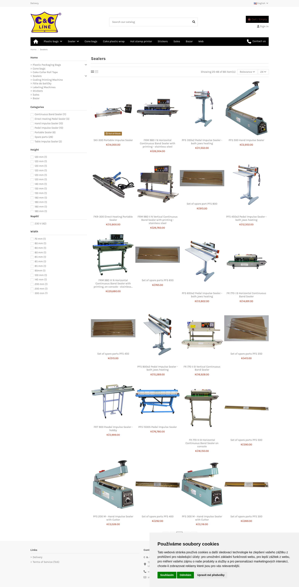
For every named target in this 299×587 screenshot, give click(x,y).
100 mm (41, 275)
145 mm (41, 279)
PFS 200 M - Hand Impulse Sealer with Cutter (113, 518)
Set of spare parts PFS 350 (246, 353)
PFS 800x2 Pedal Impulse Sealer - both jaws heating (157, 368)
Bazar (36, 98)
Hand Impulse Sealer (49, 123)
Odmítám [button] (185, 575)
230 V (40, 223)
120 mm (41, 157)
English (261, 3)
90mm (40, 270)
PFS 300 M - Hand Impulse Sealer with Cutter (202, 518)
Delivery (35, 3)
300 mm (41, 293)
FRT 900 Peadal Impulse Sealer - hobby (113, 428)
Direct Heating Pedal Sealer (52, 118)
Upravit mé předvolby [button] (210, 575)
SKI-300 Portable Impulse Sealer (113, 140)
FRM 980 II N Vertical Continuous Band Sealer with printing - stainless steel (158, 220)
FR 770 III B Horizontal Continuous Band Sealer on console (202, 443)
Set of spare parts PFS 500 (246, 440)
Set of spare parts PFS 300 (246, 516)
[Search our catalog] (194, 22)
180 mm (41, 197)
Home (34, 57)
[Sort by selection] (247, 72)
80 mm (40, 243)
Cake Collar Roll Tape (45, 72)
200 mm (41, 284)
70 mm (40, 238)
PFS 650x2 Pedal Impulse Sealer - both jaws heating (202, 295)
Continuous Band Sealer (50, 114)
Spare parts (44, 137)
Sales (36, 94)
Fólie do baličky (42, 83)
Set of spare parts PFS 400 (158, 516)
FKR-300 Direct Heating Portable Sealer (113, 218)
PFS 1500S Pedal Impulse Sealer (157, 427)
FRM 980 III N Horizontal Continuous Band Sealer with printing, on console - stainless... (113, 283)
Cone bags (39, 68)
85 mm (40, 256)
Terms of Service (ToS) (46, 562)
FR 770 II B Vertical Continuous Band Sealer (202, 368)
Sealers (37, 76)
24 (263, 71)
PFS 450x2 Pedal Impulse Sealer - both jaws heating (246, 218)
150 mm (41, 188)
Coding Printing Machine (48, 79)
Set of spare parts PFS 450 (113, 353)
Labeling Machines (44, 87)
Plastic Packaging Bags (47, 64)
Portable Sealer (45, 132)
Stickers (38, 91)
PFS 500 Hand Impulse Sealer (246, 140)
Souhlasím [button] (167, 575)
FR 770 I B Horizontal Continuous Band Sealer (246, 295)
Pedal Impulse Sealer (49, 127)
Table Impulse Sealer (48, 141)
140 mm (41, 184)
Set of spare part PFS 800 (202, 203)
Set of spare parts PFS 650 (158, 280)
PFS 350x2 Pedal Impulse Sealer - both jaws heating (202, 142)
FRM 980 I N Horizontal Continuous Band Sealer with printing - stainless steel (157, 143)
